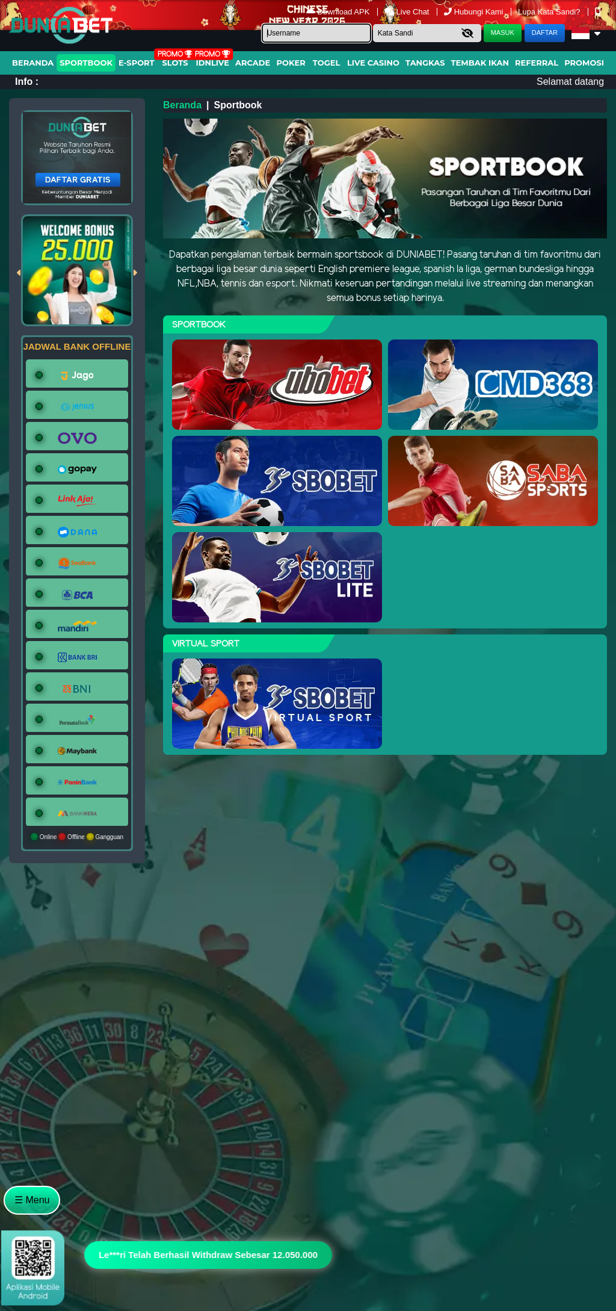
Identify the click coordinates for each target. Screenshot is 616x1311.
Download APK (339, 11)
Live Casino (373, 62)
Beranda (33, 62)
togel (326, 62)
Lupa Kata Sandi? (550, 11)
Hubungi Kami (474, 11)
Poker (291, 62)
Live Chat (407, 11)
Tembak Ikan (480, 62)
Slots (175, 62)
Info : (26, 81)
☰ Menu (31, 1200)
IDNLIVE (212, 62)
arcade (252, 62)
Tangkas (425, 62)
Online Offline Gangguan (77, 836)
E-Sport (137, 62)
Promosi (584, 62)
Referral (536, 62)
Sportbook (86, 62)
